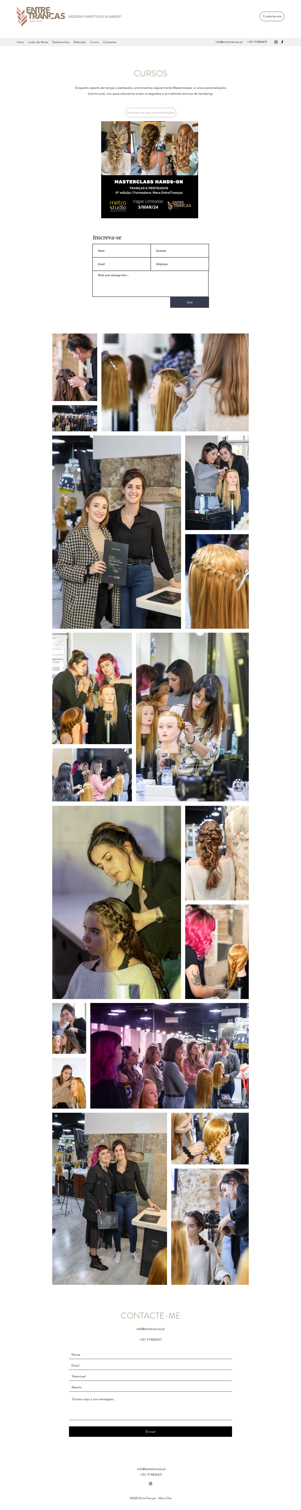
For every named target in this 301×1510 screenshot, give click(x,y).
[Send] (189, 302)
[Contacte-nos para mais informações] (150, 112)
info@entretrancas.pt (229, 42)
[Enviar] (150, 1431)
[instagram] (276, 42)
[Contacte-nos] (272, 16)
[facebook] (282, 42)
